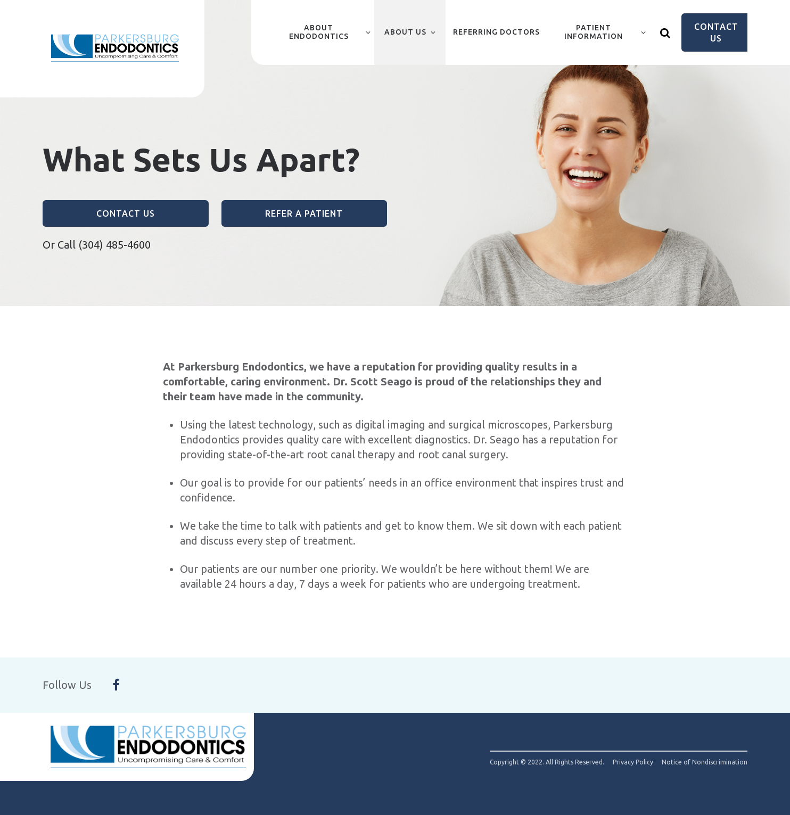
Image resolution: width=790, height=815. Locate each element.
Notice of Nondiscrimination (704, 762)
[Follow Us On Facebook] (116, 685)
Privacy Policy (633, 762)
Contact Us (716, 32)
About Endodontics (319, 31)
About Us (405, 32)
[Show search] (665, 32)
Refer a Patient (304, 213)
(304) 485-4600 (114, 244)
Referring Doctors (496, 32)
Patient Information (593, 31)
